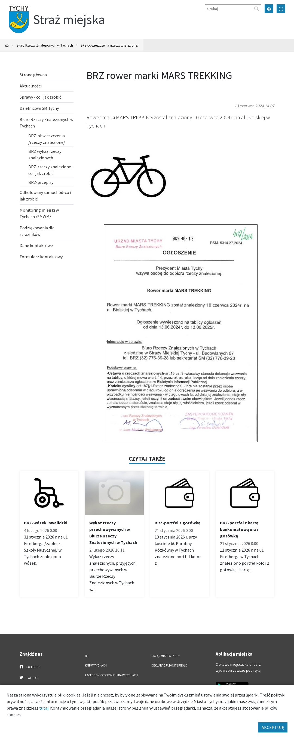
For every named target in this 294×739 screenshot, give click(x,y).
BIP (87, 656)
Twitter (29, 677)
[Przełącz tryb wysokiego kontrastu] (269, 8)
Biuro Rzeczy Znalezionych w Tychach (45, 45)
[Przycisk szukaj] (256, 8)
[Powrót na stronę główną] (7, 45)
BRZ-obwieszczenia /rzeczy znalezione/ (109, 45)
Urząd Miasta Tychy (165, 656)
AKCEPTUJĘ (273, 727)
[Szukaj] (233, 8)
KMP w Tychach (96, 665)
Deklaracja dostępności (169, 665)
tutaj (43, 708)
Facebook (30, 666)
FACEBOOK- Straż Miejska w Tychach (111, 675)
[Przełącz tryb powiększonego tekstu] (281, 8)
